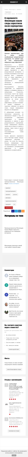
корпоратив (8, 204)
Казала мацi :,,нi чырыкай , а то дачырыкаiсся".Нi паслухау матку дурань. (15, 296)
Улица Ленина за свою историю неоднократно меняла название (14, 363)
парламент (8, 194)
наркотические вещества (11, 201)
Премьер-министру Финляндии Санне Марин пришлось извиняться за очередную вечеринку (14, 230)
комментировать (9, 207)
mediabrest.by (14, 2)
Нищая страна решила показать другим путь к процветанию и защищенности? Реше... (16, 286)
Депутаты (15, 194)
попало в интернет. (14, 183)
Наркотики (8, 188)
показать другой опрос (14, 349)
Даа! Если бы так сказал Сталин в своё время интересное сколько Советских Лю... (16, 313)
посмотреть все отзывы (14, 430)
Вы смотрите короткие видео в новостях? (13, 326)
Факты (7, 358)
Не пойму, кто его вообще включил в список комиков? (14, 305)
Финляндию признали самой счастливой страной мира (13, 246)
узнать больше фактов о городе (14, 369)
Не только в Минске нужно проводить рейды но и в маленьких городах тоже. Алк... (16, 277)
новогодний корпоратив (11, 191)
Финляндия (8, 197)
